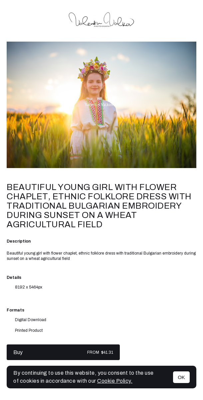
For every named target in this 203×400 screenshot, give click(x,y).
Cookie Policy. (114, 381)
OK (181, 377)
